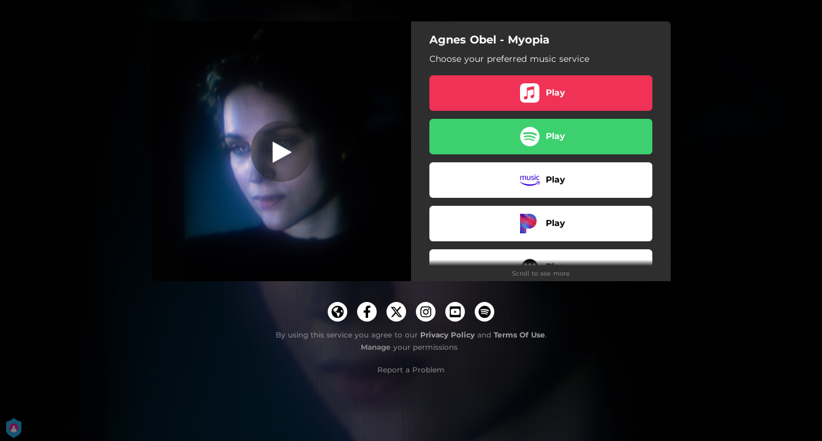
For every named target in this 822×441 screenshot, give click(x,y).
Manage (376, 347)
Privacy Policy (447, 334)
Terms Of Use (519, 334)
